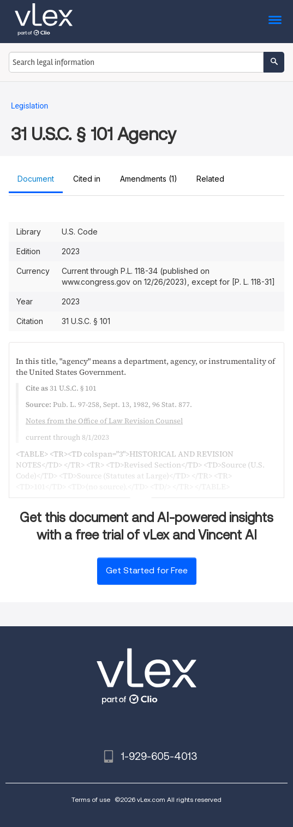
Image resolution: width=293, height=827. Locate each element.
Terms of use (90, 799)
